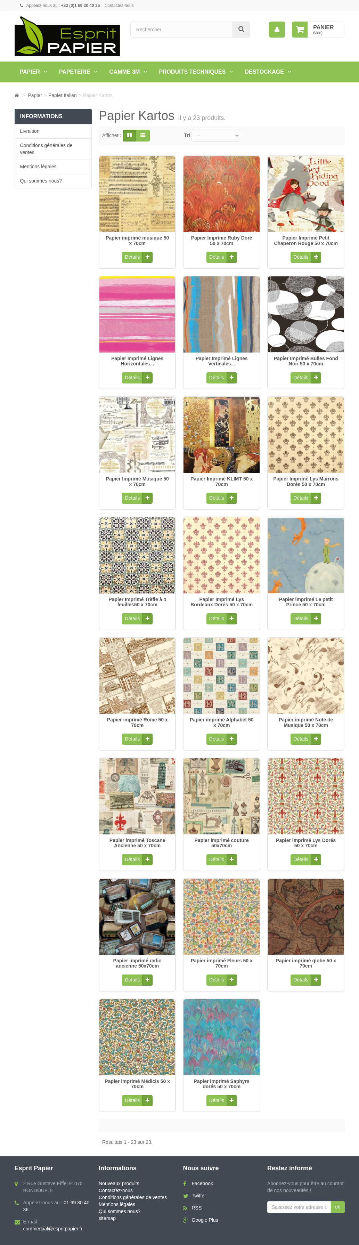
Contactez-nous (119, 5)
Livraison (30, 131)
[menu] (277, 30)
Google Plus (205, 1201)
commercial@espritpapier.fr (53, 1210)
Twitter (199, 1177)
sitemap (107, 1199)
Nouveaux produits (119, 1164)
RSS (197, 1189)
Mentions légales (38, 166)
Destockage (264, 72)
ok (337, 1188)
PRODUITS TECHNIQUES (192, 72)
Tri (187, 135)
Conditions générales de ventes (46, 149)
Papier (30, 72)
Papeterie (74, 72)
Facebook (202, 1164)
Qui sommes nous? (41, 181)
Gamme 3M (124, 72)
